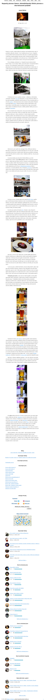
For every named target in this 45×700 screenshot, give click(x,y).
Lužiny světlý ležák (9, 473)
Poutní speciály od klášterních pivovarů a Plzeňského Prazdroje (22, 549)
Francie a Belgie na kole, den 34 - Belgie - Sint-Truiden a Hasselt (23, 680)
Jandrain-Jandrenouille (23, 426)
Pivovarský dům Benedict (15, 663)
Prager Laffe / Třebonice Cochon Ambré (13, 485)
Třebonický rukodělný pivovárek (24, 452)
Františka (21, 345)
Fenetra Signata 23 (13, 614)
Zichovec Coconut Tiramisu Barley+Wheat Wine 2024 (21, 598)
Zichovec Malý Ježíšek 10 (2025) (16, 593)
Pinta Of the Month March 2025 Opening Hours (19, 603)
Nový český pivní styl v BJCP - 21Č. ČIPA (18, 538)
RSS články (14, 503)
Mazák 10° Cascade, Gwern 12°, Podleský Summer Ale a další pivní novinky (20, 457)
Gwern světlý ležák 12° (10, 469)
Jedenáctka (20, 417)
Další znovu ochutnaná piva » (22, 651)
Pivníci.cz (6, 0)
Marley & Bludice (10, 699)
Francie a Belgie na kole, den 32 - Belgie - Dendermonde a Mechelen (24, 690)
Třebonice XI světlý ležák (10, 488)
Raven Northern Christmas (15, 582)
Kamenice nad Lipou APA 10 (16, 646)
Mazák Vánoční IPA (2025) (15, 572)
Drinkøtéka (12, 658)
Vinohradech (12, 108)
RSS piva (27, 503)
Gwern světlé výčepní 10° (10, 467)
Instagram (27, 501)
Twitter (15, 501)
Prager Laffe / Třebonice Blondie (12, 483)
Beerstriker (25, 420)
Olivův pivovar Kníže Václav (11, 480)
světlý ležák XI (19, 338)
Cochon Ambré (24, 355)
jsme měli (17, 98)
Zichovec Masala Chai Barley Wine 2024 (18, 609)
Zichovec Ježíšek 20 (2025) (15, 577)
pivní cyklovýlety (14, 452)
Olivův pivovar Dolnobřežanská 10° (12, 477)
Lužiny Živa (7, 475)
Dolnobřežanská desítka (25, 166)
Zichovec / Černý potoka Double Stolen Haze (19, 636)
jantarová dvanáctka (14, 420)
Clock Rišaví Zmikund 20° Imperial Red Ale (19, 631)
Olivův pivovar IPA (9, 478)
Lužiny (33, 452)
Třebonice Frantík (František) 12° (12, 486)
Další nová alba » (22, 695)
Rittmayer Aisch (13, 668)
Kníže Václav (30, 199)
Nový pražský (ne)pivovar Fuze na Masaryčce (19, 533)
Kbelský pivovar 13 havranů (15, 641)
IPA (22, 210)
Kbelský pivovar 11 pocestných (16, 625)
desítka (14, 103)
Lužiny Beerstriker (9, 470)
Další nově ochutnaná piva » (22, 618)
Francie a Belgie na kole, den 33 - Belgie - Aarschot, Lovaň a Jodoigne (24, 685)
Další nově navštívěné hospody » (22, 673)
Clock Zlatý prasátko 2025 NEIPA (17, 588)
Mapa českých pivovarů (22, 513)
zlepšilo (11, 101)
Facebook (14, 498)
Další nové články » (22, 560)
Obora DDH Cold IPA (14, 567)
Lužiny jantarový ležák (10, 472)
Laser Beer (29, 167)
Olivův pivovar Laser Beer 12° (11, 482)
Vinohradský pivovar (9, 462)
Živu (27, 422)
